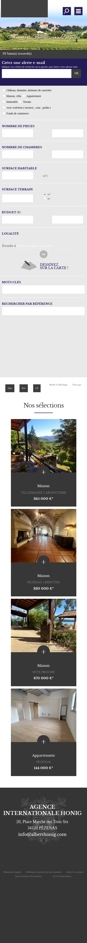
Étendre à (9, 245)
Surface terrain (17, 189)
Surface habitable (19, 168)
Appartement (33, 96)
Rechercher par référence (27, 303)
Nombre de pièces (18, 126)
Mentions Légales (12, 872)
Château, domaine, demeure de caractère (29, 90)
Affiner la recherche (67, 11)
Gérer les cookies (75, 872)
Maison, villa (13, 96)
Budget (9, 212)
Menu (78, 11)
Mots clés (11, 282)
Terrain (27, 101)
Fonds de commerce (17, 113)
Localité (10, 233)
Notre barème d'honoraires (28, 876)
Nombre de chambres (22, 147)
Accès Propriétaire (62, 876)
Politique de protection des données (44, 872)
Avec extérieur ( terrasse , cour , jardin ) (28, 107)
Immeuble (12, 101)
